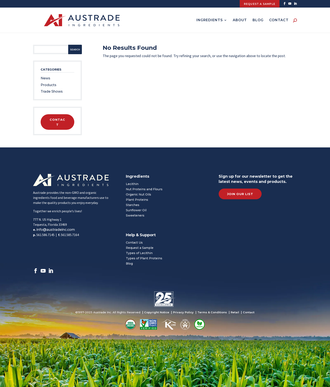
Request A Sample (259, 3)
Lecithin (132, 184)
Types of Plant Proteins (144, 258)
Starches (132, 205)
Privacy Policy (183, 312)
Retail (235, 312)
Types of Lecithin (139, 253)
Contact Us (134, 242)
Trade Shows (52, 91)
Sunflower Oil (136, 210)
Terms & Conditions (212, 312)
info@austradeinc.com (55, 230)
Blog (258, 20)
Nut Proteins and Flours (144, 189)
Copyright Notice (156, 312)
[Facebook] (284, 5)
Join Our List (240, 194)
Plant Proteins (137, 200)
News (45, 78)
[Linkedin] (295, 5)
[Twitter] (289, 5)
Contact (279, 20)
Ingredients (209, 20)
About (240, 20)
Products (48, 85)
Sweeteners (135, 215)
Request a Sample (139, 248)
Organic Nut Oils (138, 194)
